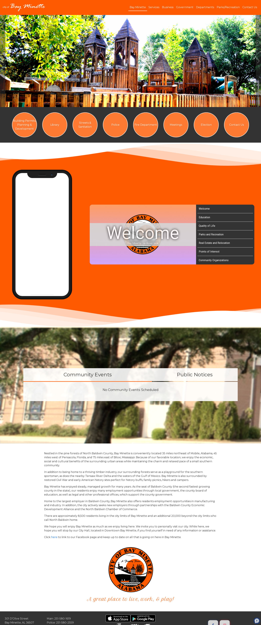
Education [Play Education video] (204, 217)
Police (115, 124)
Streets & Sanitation (85, 124)
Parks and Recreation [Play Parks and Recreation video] (211, 234)
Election (206, 124)
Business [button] (167, 7)
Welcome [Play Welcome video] (204, 208)
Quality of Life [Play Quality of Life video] (207, 225)
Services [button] (153, 7)
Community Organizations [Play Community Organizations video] (214, 260)
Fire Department (145, 124)
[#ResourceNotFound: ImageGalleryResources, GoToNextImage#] (258, 61)
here (54, 537)
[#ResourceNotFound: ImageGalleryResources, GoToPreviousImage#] (2, 61)
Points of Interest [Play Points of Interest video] (209, 251)
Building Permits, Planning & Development (24, 124)
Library (54, 124)
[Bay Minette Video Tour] (143, 234)
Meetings (176, 124)
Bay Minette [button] (138, 7)
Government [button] (184, 7)
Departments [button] (205, 7)
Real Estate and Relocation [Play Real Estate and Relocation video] (214, 243)
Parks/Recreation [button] (228, 7)
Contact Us (249, 7)
